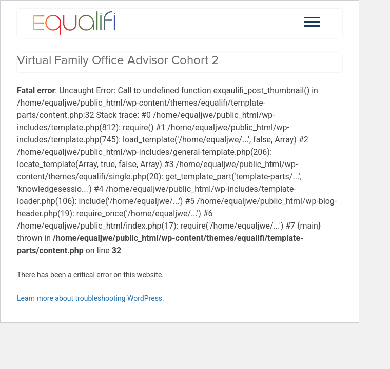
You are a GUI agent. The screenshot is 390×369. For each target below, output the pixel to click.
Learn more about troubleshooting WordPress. (90, 298)
